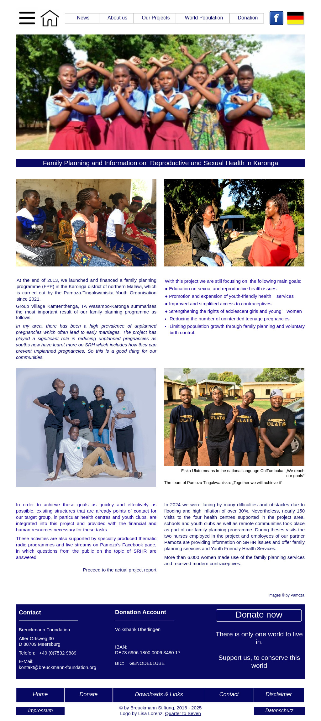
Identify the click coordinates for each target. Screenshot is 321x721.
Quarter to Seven (183, 713)
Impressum (40, 710)
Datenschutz (279, 710)
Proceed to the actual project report (119, 569)
